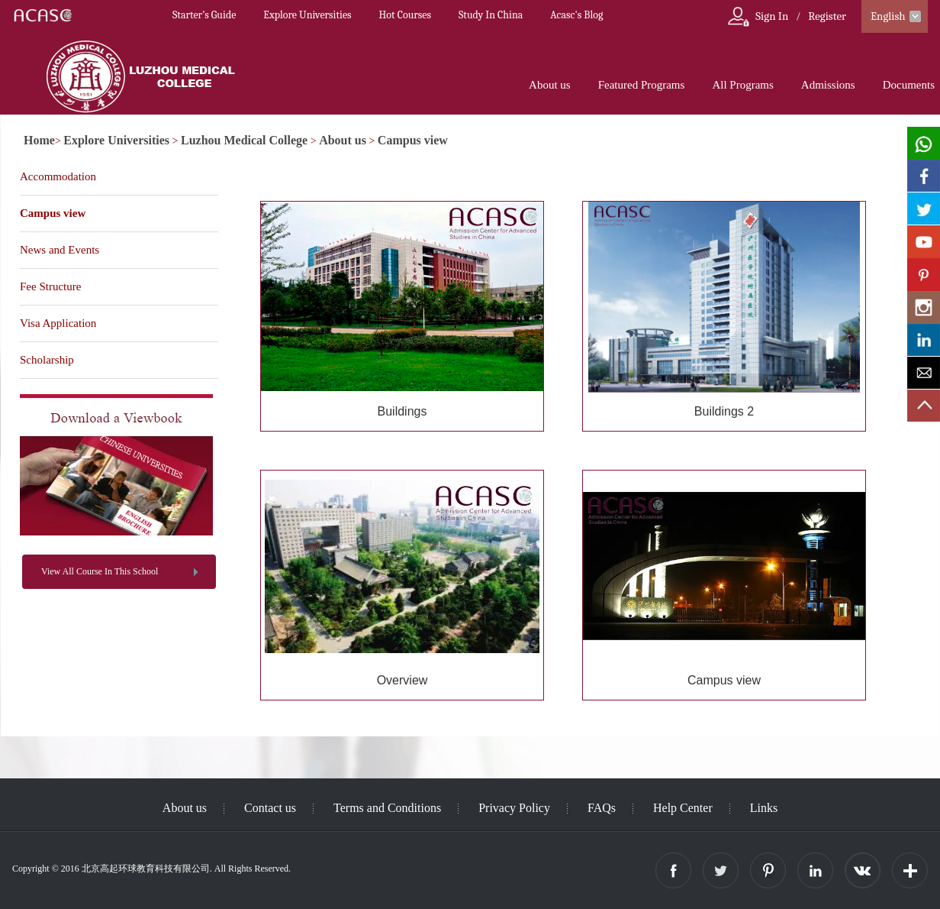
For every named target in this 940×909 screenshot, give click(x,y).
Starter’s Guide (204, 14)
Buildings (402, 411)
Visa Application (58, 323)
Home (39, 140)
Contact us (270, 807)
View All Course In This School (99, 571)
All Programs (742, 85)
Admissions (828, 85)
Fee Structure (50, 286)
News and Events (59, 250)
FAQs (602, 807)
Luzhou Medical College (244, 140)
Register (827, 16)
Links (763, 807)
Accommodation (58, 176)
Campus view (413, 140)
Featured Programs (641, 85)
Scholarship (47, 360)
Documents (909, 85)
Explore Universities (307, 14)
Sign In (771, 16)
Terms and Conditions (387, 807)
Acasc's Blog (576, 14)
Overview (402, 680)
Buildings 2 (724, 411)
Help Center (683, 807)
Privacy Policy (514, 807)
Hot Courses (405, 14)
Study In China (491, 14)
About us (550, 85)
